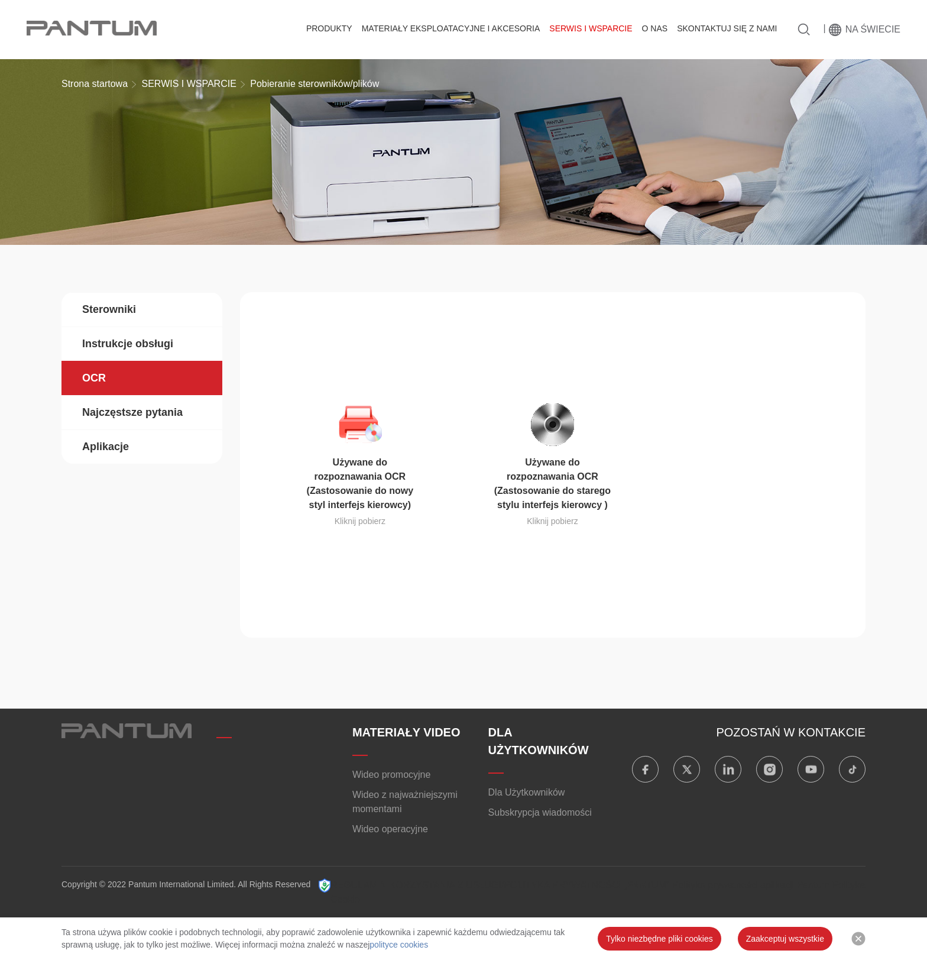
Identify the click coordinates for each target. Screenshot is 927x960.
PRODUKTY (329, 28)
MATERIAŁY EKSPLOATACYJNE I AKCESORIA (451, 28)
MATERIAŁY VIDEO (406, 732)
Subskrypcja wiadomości (540, 812)
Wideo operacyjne (390, 829)
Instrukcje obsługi (127, 344)
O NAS (655, 28)
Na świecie (872, 29)
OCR (94, 378)
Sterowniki (109, 309)
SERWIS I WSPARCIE (590, 28)
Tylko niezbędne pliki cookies (659, 938)
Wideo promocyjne (391, 775)
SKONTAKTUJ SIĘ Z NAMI (727, 28)
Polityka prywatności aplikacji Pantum (750, 885)
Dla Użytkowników (526, 792)
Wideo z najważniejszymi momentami (405, 802)
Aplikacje (105, 446)
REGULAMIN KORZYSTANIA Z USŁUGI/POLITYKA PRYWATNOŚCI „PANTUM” (499, 885)
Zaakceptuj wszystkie (785, 938)
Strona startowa (94, 84)
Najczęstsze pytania (132, 412)
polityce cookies (398, 944)
